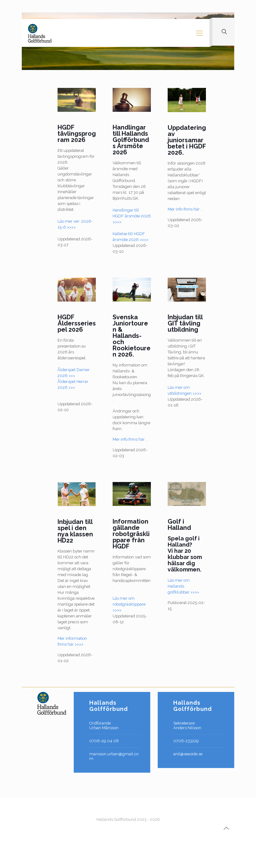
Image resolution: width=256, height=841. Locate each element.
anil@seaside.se (187, 754)
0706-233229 (186, 741)
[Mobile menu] (199, 33)
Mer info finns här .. (185, 209)
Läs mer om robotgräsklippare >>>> (129, 604)
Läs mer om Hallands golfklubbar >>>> (183, 586)
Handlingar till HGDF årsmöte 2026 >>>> (132, 216)
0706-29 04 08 (104, 741)
